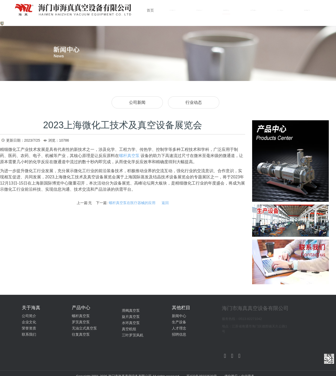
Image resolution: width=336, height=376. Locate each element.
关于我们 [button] (172, 10)
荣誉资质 (29, 328)
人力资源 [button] (280, 10)
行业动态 (193, 102)
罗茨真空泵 (81, 322)
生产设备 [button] (253, 10)
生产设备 (179, 322)
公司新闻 (137, 102)
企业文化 (29, 322)
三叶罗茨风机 (132, 335)
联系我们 (29, 334)
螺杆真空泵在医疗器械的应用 (132, 203)
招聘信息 (179, 334)
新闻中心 (179, 316)
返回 (165, 203)
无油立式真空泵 (84, 328)
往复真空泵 (81, 334)
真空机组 (129, 329)
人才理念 (179, 328)
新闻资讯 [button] (226, 10)
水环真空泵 (131, 323)
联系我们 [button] (307, 10)
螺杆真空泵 (81, 316)
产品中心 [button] (199, 10)
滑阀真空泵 (131, 310)
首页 (150, 10)
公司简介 (29, 316)
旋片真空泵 (131, 317)
